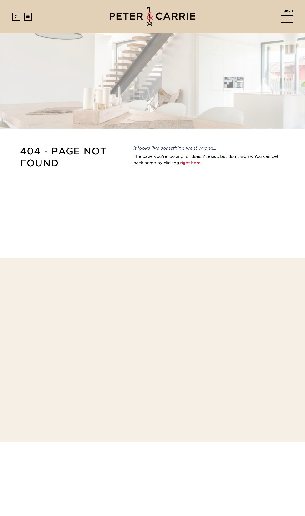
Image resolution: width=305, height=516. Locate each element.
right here (190, 162)
